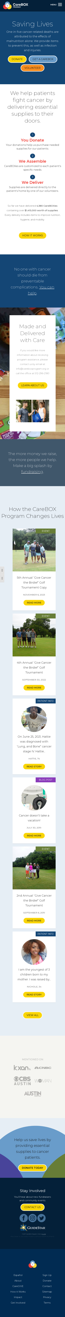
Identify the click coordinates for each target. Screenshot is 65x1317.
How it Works (32, 235)
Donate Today (32, 1167)
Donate (17, 59)
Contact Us (32, 1207)
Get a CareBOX (43, 59)
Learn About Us (32, 385)
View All (33, 1015)
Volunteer (32, 67)
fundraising (32, 471)
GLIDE (44, 1234)
